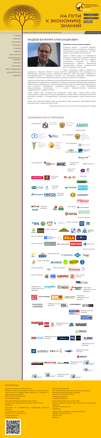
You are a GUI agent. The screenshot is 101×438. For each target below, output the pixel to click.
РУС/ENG (91, 14)
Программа (16, 45)
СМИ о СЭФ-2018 (15, 54)
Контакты (91, 18)
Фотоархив (16, 42)
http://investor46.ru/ (11, 417)
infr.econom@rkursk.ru (12, 398)
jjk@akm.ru (56, 417)
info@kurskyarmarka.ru (59, 396)
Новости (17, 51)
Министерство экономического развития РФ (70, 124)
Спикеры (17, 48)
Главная (17, 35)
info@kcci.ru (9, 405)
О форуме (17, 39)
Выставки (17, 75)
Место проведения (13, 69)
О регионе (17, 63)
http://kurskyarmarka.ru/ (60, 398)
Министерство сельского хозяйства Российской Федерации (58, 145)
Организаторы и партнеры (14, 58)
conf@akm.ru (56, 408)
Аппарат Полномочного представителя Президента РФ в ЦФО (86, 136)
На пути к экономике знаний (63, 20)
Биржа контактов (14, 72)
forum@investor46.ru (12, 415)
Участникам (16, 66)
